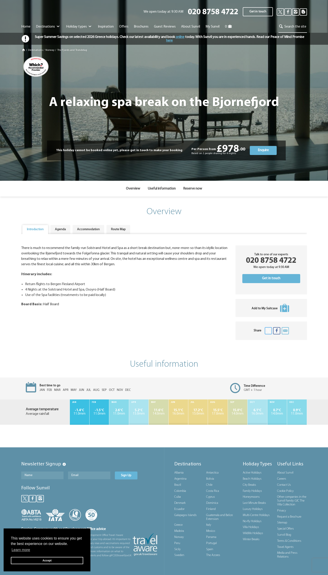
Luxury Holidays (253, 509)
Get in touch (257, 11)
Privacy (281, 510)
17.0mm (217, 412)
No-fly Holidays (252, 521)
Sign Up (126, 475)
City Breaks (249, 485)
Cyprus (210, 497)
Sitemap (282, 522)
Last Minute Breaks (254, 503)
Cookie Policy (285, 491)
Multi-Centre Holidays (256, 515)
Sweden (179, 555)
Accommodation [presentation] (88, 229)
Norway (49, 50)
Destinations (48, 26)
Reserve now (192, 188)
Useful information (162, 188)
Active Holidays (252, 472)
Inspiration (106, 26)
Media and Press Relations (287, 555)
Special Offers (285, 528)
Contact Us (284, 485)
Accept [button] (47, 560)
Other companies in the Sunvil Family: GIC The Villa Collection (291, 500)
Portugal (211, 543)
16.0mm (178, 412)
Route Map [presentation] (118, 229)
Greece (178, 525)
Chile (209, 485)
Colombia (180, 491)
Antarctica (212, 472)
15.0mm (139, 412)
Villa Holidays (251, 527)
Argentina (180, 479)
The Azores (213, 555)
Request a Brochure (289, 517)
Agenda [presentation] (60, 229)
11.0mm (79, 412)
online (180, 37)
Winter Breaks (251, 539)
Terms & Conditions (289, 541)
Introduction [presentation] (35, 229)
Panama (211, 537)
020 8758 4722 (213, 12)
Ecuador (179, 509)
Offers (123, 26)
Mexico (210, 531)
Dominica (212, 503)
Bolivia (210, 479)
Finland (211, 509)
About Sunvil (285, 472)
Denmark (180, 503)
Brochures (141, 26)
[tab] (35, 229)
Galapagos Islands (185, 515)
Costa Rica (212, 491)
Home (26, 26)
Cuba (177, 497)
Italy (208, 525)
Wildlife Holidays (253, 533)
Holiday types (79, 26)
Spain (209, 549)
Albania (179, 472)
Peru (177, 543)
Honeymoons (251, 497)
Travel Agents (285, 547)
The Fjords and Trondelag (72, 50)
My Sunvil (212, 26)
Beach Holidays (252, 479)
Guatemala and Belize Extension (219, 517)
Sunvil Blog (284, 535)
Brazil (177, 485)
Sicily (177, 549)
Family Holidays (252, 491)
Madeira (179, 531)
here (169, 40)
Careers (281, 479)
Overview (133, 188)
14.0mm (158, 412)
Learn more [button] (21, 550)
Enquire (263, 150)
